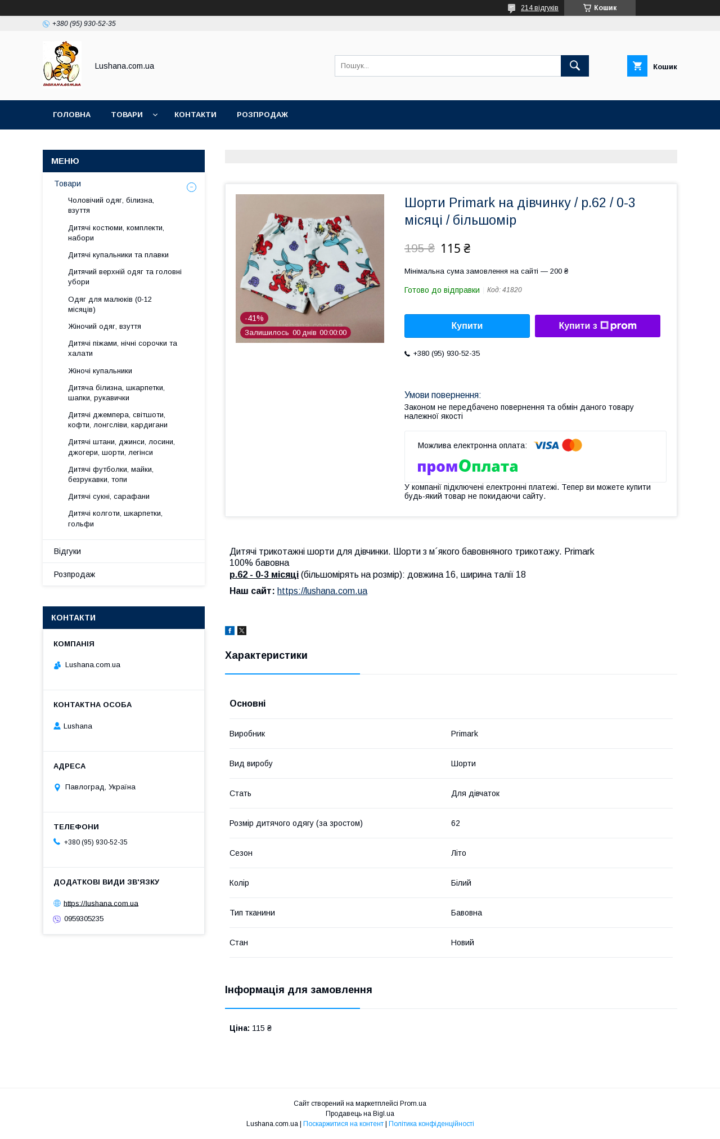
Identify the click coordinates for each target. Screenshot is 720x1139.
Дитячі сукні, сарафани (109, 496)
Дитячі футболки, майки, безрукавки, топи (111, 474)
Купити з (597, 326)
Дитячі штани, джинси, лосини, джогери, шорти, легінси (121, 446)
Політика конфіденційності (431, 1124)
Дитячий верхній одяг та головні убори (125, 276)
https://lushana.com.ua (322, 591)
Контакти (195, 114)
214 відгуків (540, 8)
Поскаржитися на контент (343, 1124)
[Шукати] (575, 66)
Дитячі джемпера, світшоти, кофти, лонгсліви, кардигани (118, 419)
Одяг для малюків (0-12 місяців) (110, 304)
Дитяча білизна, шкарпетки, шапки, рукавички (116, 392)
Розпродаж (262, 114)
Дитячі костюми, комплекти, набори (116, 233)
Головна (72, 114)
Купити (467, 325)
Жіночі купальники (100, 371)
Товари (127, 114)
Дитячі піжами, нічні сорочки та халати (122, 348)
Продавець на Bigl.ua (360, 1114)
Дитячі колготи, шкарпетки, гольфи (115, 518)
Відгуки (67, 551)
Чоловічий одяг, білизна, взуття (111, 205)
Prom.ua (413, 1103)
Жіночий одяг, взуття (104, 326)
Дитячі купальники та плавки (118, 255)
